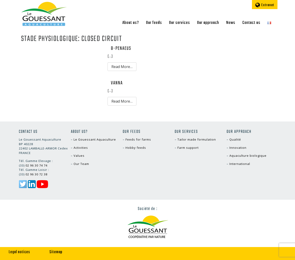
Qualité (235, 139)
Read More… (122, 66)
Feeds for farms (138, 139)
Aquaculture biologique (248, 156)
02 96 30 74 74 (36, 165)
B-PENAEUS (121, 48)
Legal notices (19, 252)
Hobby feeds (136, 148)
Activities (81, 148)
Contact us (251, 22)
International (239, 164)
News (230, 22)
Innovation (237, 148)
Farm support (188, 148)
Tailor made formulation (196, 139)
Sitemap (55, 252)
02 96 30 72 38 (36, 174)
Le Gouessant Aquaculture (95, 139)
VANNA (117, 83)
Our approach (208, 22)
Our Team (81, 164)
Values (79, 156)
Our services (179, 22)
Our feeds (154, 22)
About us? (130, 22)
